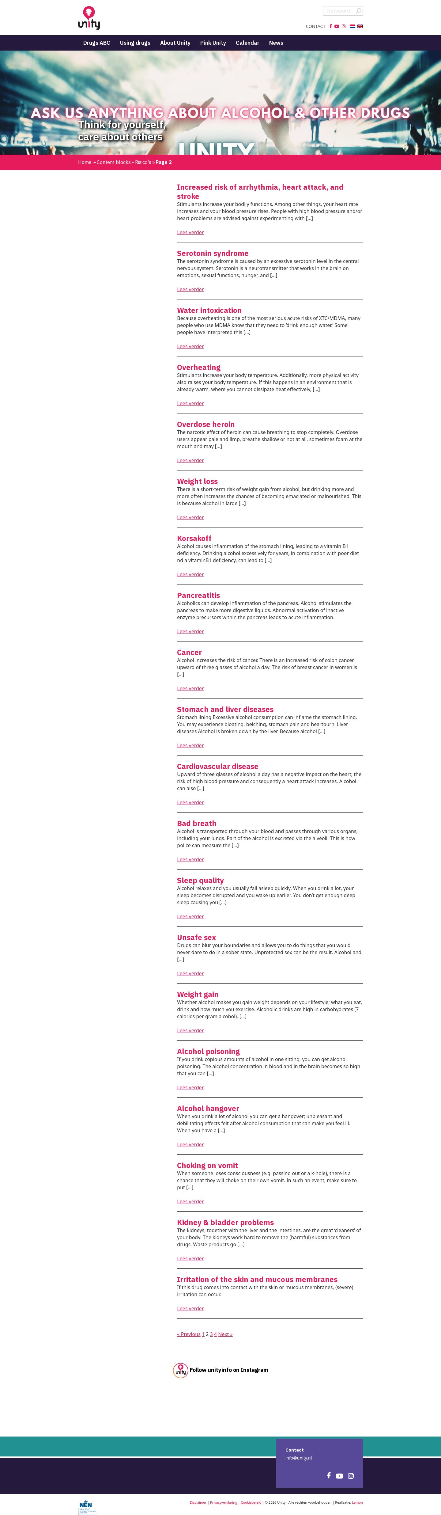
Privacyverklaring (223, 1502)
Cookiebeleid (251, 1502)
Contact (316, 26)
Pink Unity (213, 42)
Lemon (357, 1502)
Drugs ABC (96, 42)
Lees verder (190, 232)
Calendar (247, 42)
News (276, 42)
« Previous (188, 1334)
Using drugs (135, 42)
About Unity (175, 42)
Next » (225, 1334)
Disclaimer (198, 1502)
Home (85, 162)
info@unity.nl (298, 1458)
